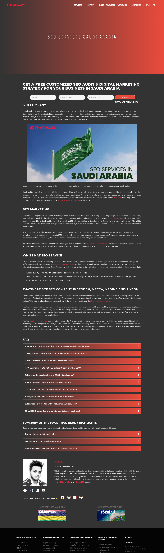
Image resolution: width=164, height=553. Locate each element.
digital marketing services (100, 301)
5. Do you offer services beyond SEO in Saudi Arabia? (82, 375)
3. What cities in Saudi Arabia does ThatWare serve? (82, 361)
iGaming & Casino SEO (79, 543)
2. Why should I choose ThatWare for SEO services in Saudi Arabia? (82, 353)
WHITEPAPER (21, 551)
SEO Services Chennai (106, 547)
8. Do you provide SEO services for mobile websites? (82, 396)
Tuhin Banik (58, 462)
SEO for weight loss (78, 551)
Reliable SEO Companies (64, 264)
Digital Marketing (49, 543)
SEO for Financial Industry (80, 545)
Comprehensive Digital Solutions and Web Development (82, 448)
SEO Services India (104, 545)
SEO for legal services (78, 548)
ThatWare (118, 198)
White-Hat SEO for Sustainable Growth (82, 441)
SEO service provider (39, 321)
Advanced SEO (49, 548)
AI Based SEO (48, 551)
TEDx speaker (65, 482)
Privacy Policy (21, 543)
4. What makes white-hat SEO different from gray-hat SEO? (82, 368)
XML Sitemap (21, 548)
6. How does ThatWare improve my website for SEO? (82, 382)
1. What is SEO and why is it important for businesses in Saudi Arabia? (82, 346)
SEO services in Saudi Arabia (68, 200)
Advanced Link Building (52, 545)
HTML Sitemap (22, 545)
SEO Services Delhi (104, 550)
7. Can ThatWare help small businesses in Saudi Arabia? (82, 389)
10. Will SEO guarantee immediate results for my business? (82, 411)
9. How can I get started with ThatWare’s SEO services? (82, 404)
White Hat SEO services (97, 244)
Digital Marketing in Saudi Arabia (82, 434)
